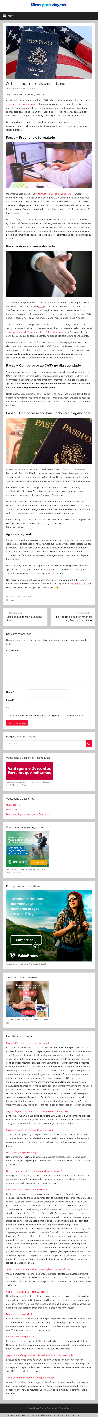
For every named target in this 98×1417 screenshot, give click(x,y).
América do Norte (18, 596)
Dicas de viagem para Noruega (21, 1152)
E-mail (10, 700)
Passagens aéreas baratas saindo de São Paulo (29, 1130)
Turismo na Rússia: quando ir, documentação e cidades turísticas (38, 1269)
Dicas (28, 596)
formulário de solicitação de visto (54, 194)
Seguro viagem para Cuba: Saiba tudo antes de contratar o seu (37, 1111)
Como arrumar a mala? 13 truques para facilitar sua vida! (34, 1171)
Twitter (86, 583)
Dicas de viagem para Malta (20, 1314)
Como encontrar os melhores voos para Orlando (30, 1377)
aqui (35, 350)
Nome (10, 692)
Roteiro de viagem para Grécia (21, 1336)
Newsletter (11, 809)
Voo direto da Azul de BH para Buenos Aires (28, 1292)
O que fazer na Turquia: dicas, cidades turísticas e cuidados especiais (40, 1355)
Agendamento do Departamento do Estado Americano (36, 332)
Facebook (76, 583)
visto (12, 600)
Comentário (13, 650)
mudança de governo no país (22, 104)
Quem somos (13, 805)
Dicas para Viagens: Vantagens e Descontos (28, 814)
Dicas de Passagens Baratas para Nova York (27, 1043)
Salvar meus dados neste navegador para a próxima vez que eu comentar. (46, 715)
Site (8, 708)
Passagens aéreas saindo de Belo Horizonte (28, 1189)
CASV (41, 306)
